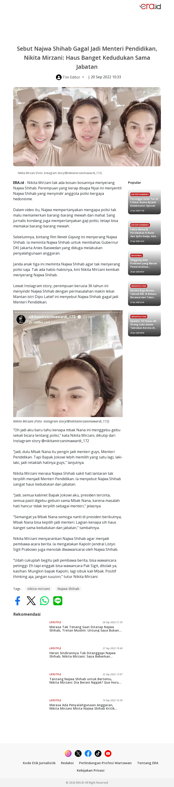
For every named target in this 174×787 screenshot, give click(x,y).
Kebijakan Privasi (90, 770)
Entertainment (140, 194)
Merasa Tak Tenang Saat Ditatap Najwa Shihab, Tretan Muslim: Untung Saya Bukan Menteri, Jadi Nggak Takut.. (84, 628)
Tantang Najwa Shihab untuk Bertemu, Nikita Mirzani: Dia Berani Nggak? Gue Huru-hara (84, 680)
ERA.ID (80, 783)
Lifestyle (55, 622)
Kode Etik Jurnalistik (39, 763)
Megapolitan (138, 286)
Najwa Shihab (68, 589)
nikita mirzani (38, 589)
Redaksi (67, 763)
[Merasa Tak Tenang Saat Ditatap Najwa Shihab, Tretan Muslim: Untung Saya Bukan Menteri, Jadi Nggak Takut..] (31, 632)
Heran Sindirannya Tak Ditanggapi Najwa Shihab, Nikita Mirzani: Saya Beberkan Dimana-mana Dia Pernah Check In (82, 654)
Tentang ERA (147, 763)
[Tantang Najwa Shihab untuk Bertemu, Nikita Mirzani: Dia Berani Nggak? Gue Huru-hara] (31, 684)
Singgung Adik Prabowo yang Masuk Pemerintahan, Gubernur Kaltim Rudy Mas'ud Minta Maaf (144, 263)
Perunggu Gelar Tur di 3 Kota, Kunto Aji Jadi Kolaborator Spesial (144, 202)
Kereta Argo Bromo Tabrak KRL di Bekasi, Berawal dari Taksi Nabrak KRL (143, 294)
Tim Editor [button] (68, 77)
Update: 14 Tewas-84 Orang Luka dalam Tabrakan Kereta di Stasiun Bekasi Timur (143, 325)
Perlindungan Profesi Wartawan (105, 763)
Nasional (136, 255)
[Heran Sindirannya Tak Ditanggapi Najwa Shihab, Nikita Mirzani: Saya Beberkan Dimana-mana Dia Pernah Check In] (31, 658)
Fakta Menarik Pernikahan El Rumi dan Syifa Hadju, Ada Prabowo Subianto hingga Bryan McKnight (143, 233)
